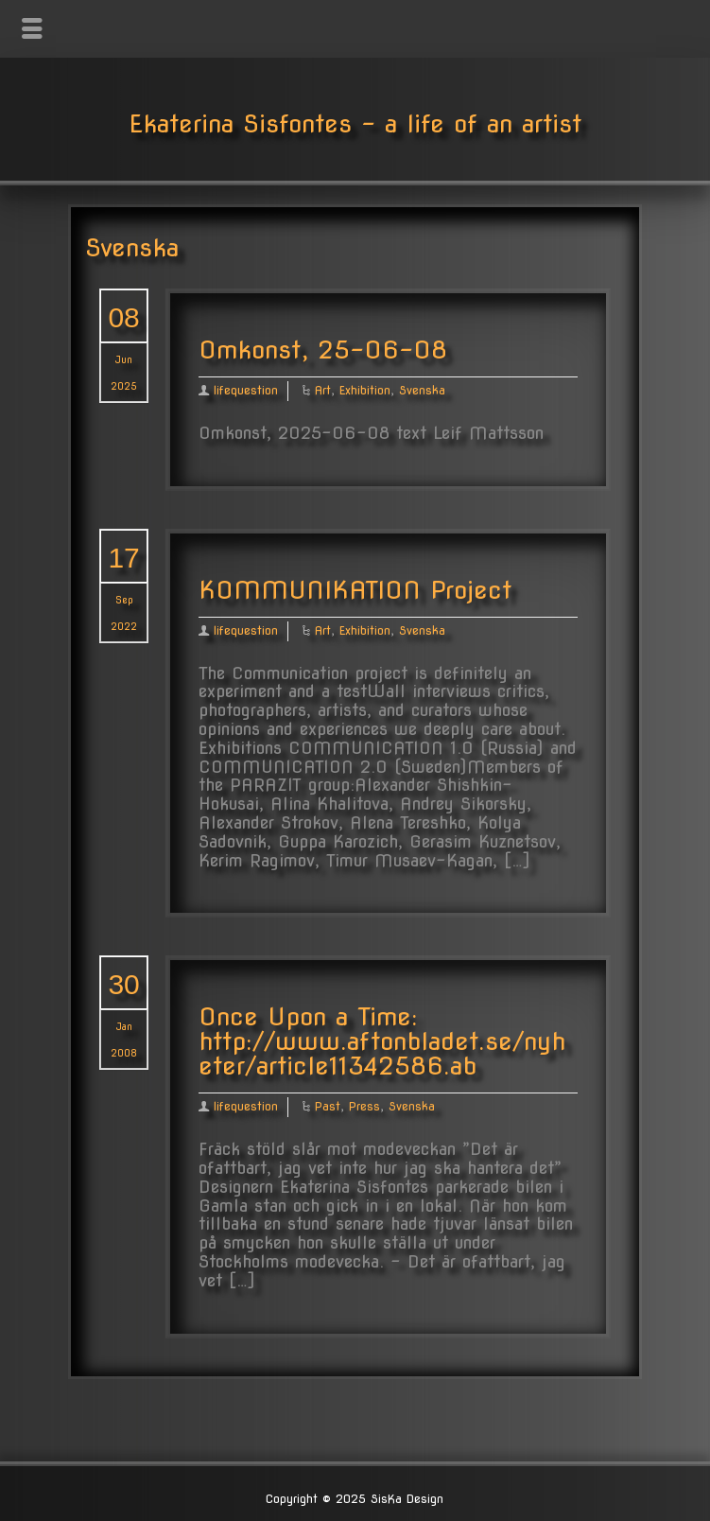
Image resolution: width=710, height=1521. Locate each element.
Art (323, 390)
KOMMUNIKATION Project (355, 589)
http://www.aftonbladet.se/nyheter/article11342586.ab (382, 1053)
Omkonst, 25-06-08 (323, 349)
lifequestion (246, 390)
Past (327, 1106)
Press (364, 1106)
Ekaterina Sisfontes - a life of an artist (355, 123)
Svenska (422, 390)
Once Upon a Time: (308, 1016)
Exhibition (364, 390)
